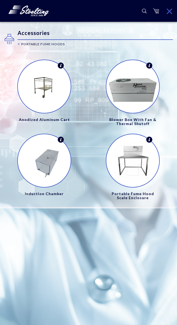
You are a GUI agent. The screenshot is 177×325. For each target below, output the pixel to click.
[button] (156, 11)
